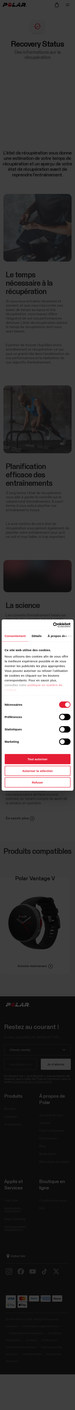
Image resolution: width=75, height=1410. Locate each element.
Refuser (37, 782)
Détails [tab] (37, 636)
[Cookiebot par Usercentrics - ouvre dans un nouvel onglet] (53, 624)
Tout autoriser (38, 759)
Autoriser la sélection (37, 770)
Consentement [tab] (15, 636)
